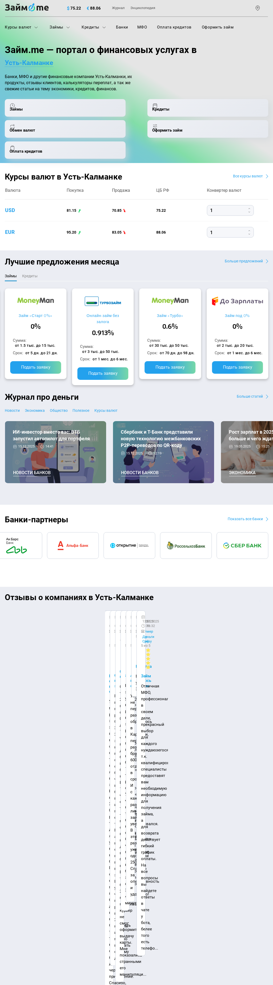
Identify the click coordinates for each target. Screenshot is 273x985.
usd (10, 192)
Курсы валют (21, 27)
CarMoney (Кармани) (80, 601)
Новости (13, 393)
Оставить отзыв (136, 678)
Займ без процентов (202, 854)
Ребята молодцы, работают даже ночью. (48, 615)
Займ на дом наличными (207, 807)
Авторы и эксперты (117, 788)
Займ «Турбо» (170, 298)
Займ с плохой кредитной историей (217, 830)
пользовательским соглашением (80, 929)
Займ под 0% (237, 298)
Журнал (118, 8)
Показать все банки (243, 502)
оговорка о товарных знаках (169, 942)
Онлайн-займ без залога (103, 301)
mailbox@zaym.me (32, 904)
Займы (60, 27)
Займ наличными (110, 865)
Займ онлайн (106, 877)
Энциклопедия (142, 8)
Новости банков (32, 456)
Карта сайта (250, 788)
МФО (142, 27)
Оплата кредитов (174, 27)
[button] (267, 584)
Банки (122, 27)
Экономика (42, 393)
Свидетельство (16, 947)
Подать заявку (35, 350)
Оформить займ (218, 27)
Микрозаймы (106, 854)
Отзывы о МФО (19, 865)
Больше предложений (241, 242)
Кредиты (94, 27)
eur (10, 214)
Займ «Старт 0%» (36, 298)
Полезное (102, 393)
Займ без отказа (198, 877)
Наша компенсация (187, 788)
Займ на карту (196, 818)
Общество (74, 393)
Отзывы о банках (21, 854)
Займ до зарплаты (200, 865)
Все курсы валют (246, 157)
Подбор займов (109, 842)
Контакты (57, 788)
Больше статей (248, 379)
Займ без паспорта (201, 842)
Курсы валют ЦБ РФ (24, 842)
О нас (10, 788)
